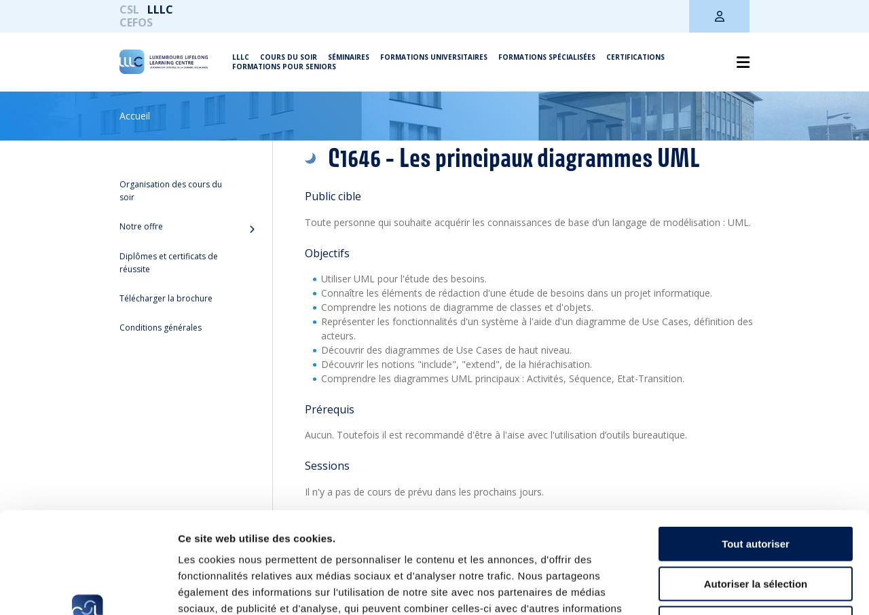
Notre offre (141, 226)
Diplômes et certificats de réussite (168, 262)
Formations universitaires (433, 57)
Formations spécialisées (546, 57)
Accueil (134, 115)
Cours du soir (288, 57)
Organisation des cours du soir (170, 191)
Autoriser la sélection (756, 489)
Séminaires (348, 57)
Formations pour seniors (284, 66)
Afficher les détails (748, 588)
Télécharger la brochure (165, 298)
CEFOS (136, 22)
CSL (129, 9)
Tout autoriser (756, 449)
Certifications (635, 57)
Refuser (756, 528)
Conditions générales (160, 327)
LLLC (160, 9)
